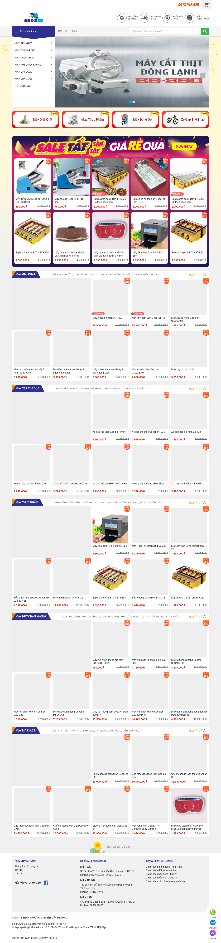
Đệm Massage (131, 730)
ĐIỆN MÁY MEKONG (48, 938)
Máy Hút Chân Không (33, 64)
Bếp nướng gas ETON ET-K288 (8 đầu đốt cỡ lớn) (188, 200)
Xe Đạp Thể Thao (91, 388)
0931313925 (96, 892)
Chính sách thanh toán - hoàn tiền (164, 866)
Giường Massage (109, 730)
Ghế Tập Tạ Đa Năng (135, 388)
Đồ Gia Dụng (33, 85)
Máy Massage (33, 71)
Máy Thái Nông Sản (151, 502)
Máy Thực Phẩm (33, 57)
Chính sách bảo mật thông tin (161, 877)
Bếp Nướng (90, 502)
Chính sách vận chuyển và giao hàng (165, 881)
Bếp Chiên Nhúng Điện (67, 502)
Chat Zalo (213, 924)
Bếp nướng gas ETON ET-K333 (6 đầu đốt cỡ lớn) (110, 200)
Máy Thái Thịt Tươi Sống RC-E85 (148, 254)
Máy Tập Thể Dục (33, 50)
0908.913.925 (113, 874)
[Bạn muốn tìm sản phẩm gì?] (165, 31)
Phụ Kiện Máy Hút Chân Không (163, 616)
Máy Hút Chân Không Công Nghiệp (121, 616)
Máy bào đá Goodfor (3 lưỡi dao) (69, 200)
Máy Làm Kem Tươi (84, 274)
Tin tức (18, 869)
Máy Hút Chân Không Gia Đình (79, 616)
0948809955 (96, 905)
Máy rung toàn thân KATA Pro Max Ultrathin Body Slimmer (109, 254)
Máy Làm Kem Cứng (110, 274)
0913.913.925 (96, 874)
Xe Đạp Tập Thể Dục (67, 388)
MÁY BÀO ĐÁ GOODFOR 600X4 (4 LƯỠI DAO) (32, 200)
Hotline (213, 914)
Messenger (212, 934)
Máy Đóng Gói (33, 78)
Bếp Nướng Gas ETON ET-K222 (188, 252)
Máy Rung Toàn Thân (63, 730)
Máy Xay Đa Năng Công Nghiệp (118, 502)
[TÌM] (205, 31)
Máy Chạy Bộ (112, 388)
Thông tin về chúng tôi (27, 866)
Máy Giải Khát (33, 43)
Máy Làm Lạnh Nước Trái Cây (142, 274)
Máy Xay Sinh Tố (61, 274)
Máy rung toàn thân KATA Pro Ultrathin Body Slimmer (70, 254)
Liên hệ (18, 873)
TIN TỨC (62, 31)
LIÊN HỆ (76, 31)
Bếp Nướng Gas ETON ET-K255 (32, 252)
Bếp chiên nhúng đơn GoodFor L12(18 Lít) (149, 200)
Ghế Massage (87, 730)
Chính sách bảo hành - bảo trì (161, 874)
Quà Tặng (100, 194)
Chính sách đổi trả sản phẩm (161, 870)
